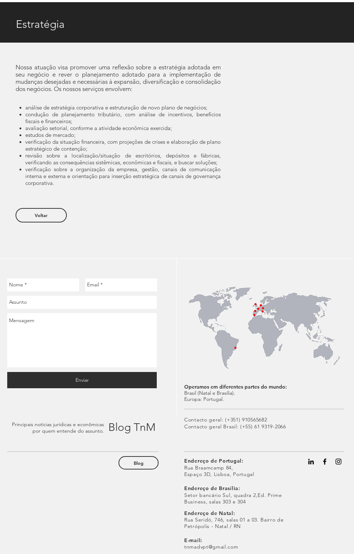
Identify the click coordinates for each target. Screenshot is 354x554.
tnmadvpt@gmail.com (211, 547)
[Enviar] (82, 380)
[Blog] (138, 462)
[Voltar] (41, 215)
